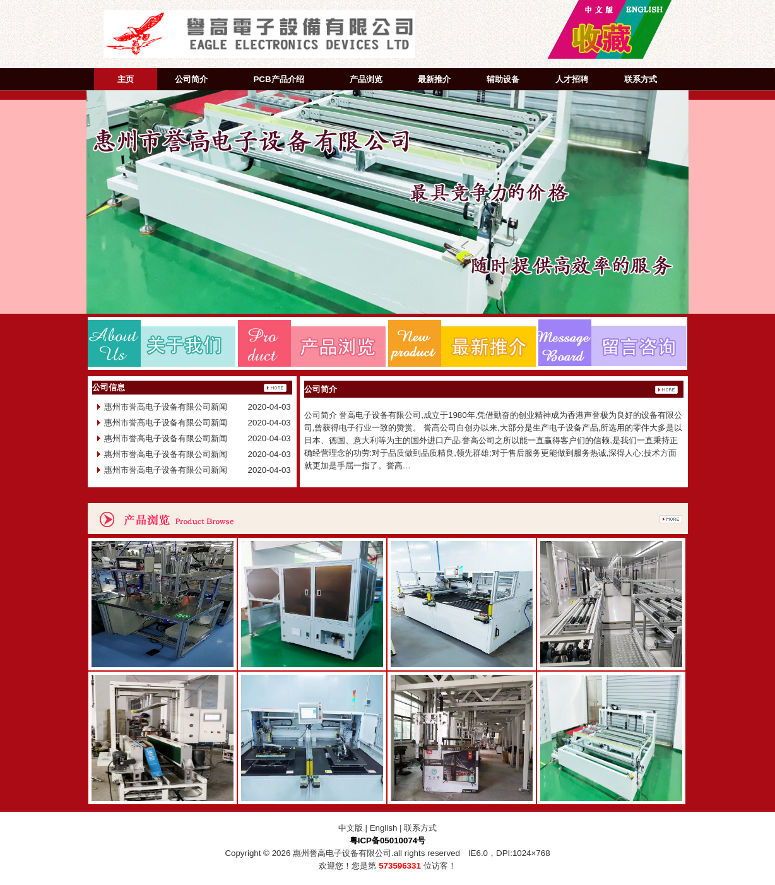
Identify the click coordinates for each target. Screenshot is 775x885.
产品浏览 (366, 79)
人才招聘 (571, 79)
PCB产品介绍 (278, 79)
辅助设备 (503, 79)
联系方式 (640, 79)
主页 (125, 79)
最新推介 (434, 79)
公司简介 (191, 79)
